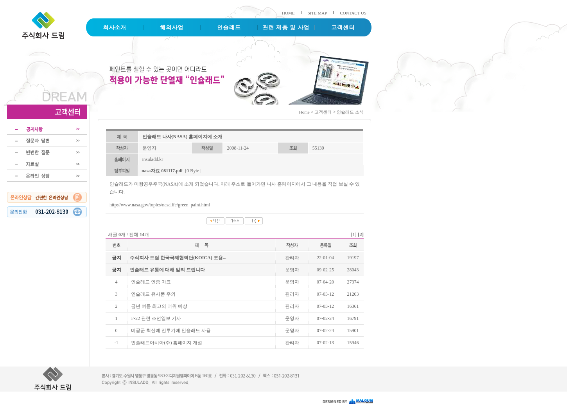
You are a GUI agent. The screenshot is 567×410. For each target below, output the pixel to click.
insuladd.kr (152, 159)
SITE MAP (317, 13)
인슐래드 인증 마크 (151, 282)
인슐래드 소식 (350, 112)
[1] (354, 234)
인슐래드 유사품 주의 (153, 294)
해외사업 (171, 27)
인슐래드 (228, 27)
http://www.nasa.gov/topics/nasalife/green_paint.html (159, 205)
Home (304, 112)
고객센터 (343, 27)
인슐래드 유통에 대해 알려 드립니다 (167, 270)
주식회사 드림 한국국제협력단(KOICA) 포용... (178, 257)
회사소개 (114, 27)
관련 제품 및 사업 (285, 27)
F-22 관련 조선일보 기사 (156, 318)
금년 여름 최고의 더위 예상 (159, 306)
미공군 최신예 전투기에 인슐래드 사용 (171, 330)
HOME (288, 13)
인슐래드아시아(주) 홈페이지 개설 (166, 342)
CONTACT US (353, 13)
